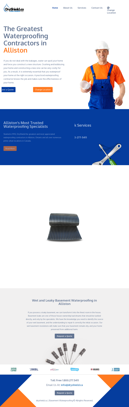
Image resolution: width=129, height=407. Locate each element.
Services (82, 8)
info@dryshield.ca (72, 385)
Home (55, 8)
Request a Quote (64, 336)
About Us (67, 8)
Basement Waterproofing (61, 400)
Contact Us (97, 8)
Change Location (49, 89)
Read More (10, 146)
